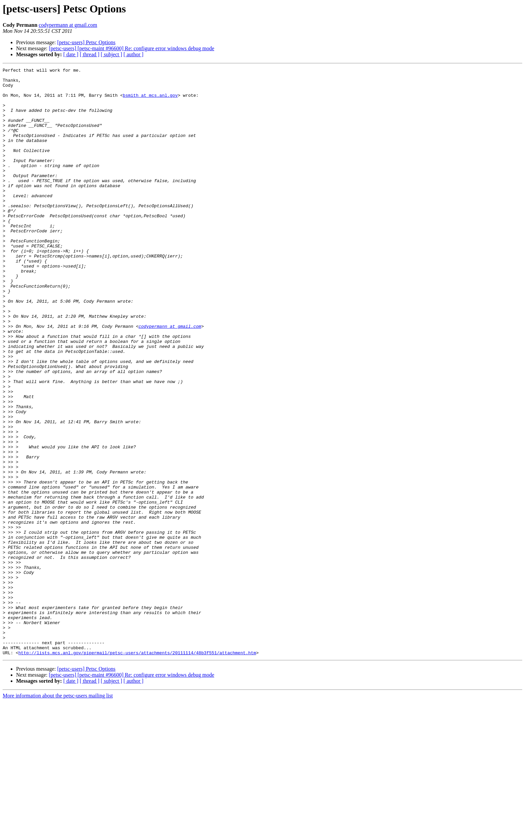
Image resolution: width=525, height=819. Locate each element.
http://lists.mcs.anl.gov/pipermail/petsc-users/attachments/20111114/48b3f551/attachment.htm (137, 770)
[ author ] (134, 54)
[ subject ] (111, 54)
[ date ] (70, 54)
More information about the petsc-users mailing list (58, 813)
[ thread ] (89, 54)
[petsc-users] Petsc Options (86, 42)
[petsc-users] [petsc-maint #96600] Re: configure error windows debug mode (131, 48)
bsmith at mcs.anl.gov (150, 101)
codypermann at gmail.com (68, 25)
